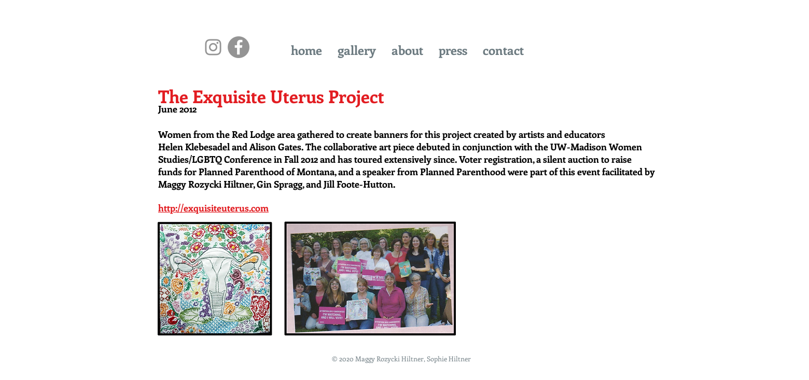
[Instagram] (213, 47)
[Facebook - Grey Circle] (238, 47)
